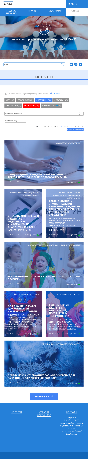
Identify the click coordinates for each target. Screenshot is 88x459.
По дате (56, 94)
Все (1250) (10, 100)
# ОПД (20, 193)
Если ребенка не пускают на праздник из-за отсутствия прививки (44, 278)
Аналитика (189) (61, 100)
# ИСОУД (35, 195)
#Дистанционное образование (56, 344)
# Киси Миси (33, 295)
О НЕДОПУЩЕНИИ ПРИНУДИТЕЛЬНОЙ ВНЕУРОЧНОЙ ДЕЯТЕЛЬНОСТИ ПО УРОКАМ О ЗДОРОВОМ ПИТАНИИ (37, 176)
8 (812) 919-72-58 (71, 420)
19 (71, 126)
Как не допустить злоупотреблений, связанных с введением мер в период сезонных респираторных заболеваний (64, 208)
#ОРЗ (61, 193)
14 (55, 126)
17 (65, 126)
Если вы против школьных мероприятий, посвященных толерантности (59, 310)
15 (58, 126)
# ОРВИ (67, 193)
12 (48, 126)
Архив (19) (46, 105)
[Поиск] (34, 64)
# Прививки (74, 245)
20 (75, 126)
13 (51, 126)
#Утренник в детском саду (41, 245)
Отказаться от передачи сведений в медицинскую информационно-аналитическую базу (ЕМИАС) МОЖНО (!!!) (23, 223)
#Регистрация (63, 143)
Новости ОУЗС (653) (25, 100)
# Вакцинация (61, 245)
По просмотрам (14, 94)
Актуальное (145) (31, 105)
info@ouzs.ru (71, 434)
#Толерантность (65, 295)
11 (45, 126)
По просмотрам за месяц (37, 94)
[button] (72, 4)
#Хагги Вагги (19, 295)
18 (68, 126)
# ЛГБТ (77, 295)
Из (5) (57, 105)
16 (61, 126)
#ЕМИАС (13, 193)
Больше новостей (44, 397)
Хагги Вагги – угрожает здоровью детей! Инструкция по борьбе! (23, 309)
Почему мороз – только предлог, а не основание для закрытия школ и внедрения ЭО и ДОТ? (41, 377)
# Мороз (76, 344)
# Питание (75, 143)
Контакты (71, 412)
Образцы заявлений (75, 129)
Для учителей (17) (13, 105)
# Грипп (74, 193)
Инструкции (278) (43, 100)
